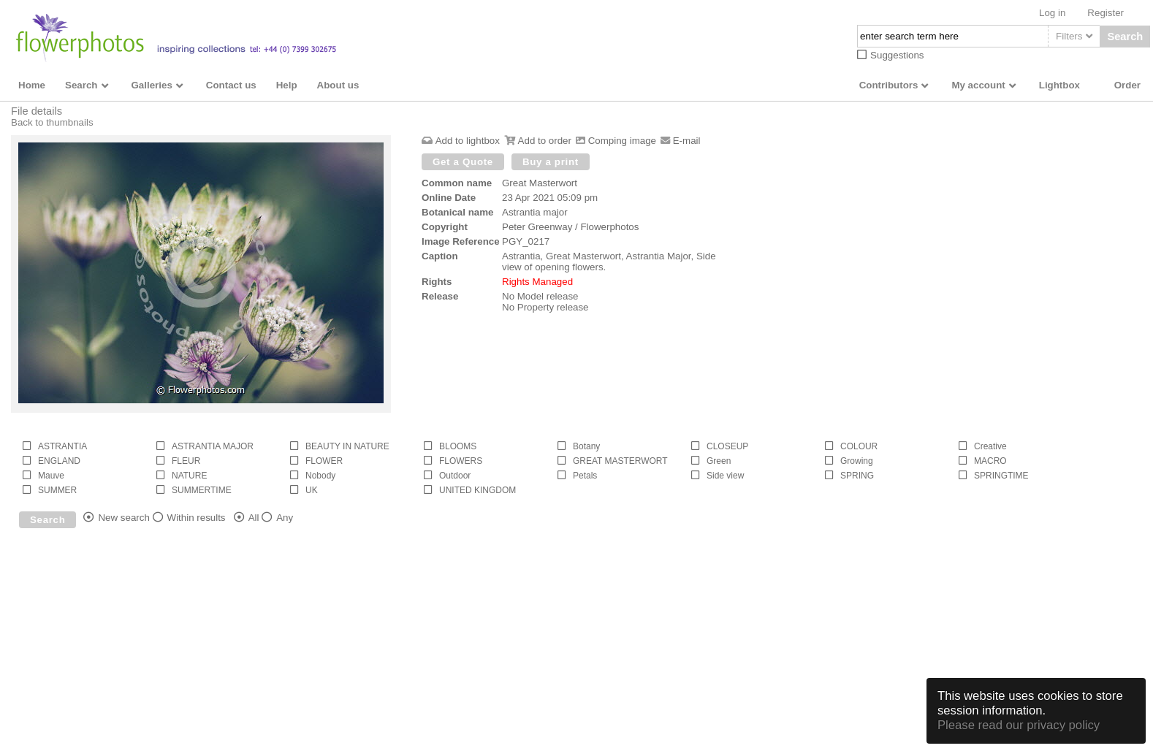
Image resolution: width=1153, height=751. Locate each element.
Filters (1069, 36)
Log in (1052, 12)
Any (284, 517)
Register (1105, 12)
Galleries (152, 85)
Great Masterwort (539, 183)
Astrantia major (535, 212)
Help (286, 85)
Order (1127, 85)
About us (338, 85)
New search (123, 517)
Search (1125, 36)
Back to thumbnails (52, 122)
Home (31, 85)
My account (978, 85)
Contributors (888, 85)
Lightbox (1059, 85)
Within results (196, 517)
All (253, 517)
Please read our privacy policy (1018, 725)
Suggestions (897, 55)
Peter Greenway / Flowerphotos (570, 226)
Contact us (231, 85)
